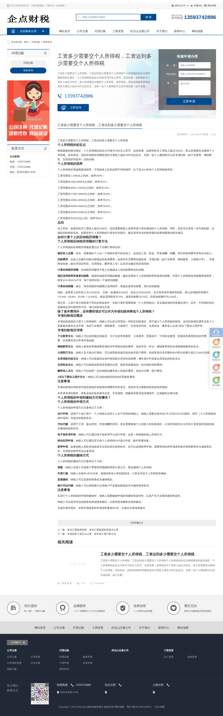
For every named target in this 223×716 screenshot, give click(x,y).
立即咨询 (75, 107)
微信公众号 (180, 5)
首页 (26, 42)
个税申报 (64, 663)
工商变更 (118, 31)
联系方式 (12, 690)
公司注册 (82, 31)
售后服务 (216, 331)
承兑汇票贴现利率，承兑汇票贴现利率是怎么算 (92, 529)
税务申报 (88, 657)
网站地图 (212, 5)
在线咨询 (216, 281)
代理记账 (100, 31)
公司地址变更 (14, 663)
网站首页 (64, 31)
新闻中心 (179, 31)
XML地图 (160, 707)
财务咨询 (47, 42)
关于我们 (161, 31)
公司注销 (35, 663)
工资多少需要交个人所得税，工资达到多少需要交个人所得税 (147, 554)
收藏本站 (198, 5)
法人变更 (169, 657)
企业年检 (88, 663)
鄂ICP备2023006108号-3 (139, 707)
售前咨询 (216, 293)
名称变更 (192, 657)
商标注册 (12, 669)
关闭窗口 (137, 523)
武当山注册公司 (140, 31)
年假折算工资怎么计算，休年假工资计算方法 (91, 534)
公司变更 (35, 657)
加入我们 (12, 685)
